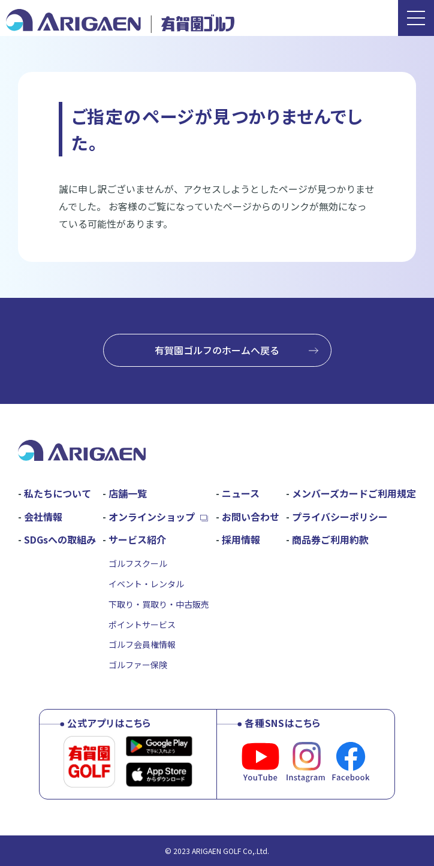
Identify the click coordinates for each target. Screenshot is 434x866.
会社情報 (43, 516)
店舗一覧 (127, 493)
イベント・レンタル (146, 584)
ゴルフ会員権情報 (142, 644)
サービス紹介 (137, 539)
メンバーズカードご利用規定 (354, 493)
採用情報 (241, 539)
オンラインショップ (151, 516)
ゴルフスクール (137, 563)
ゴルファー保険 (137, 665)
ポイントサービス (142, 624)
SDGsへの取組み (60, 539)
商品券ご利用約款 (330, 539)
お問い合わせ (250, 516)
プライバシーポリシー (340, 516)
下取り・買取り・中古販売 (158, 604)
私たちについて (57, 493)
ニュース (241, 493)
